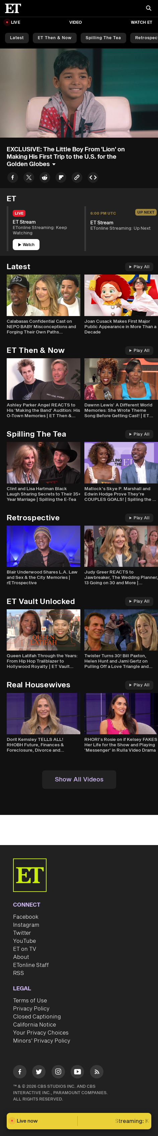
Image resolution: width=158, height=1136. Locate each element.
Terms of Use (30, 1001)
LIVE (15, 22)
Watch (26, 245)
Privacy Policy (31, 1009)
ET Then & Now (55, 38)
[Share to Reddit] (45, 178)
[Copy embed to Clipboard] (93, 178)
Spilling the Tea (103, 38)
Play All (139, 267)
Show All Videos (79, 779)
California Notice (34, 1025)
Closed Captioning (37, 1017)
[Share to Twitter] (29, 178)
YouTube (24, 941)
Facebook (25, 917)
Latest (17, 38)
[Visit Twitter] (39, 1073)
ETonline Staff (31, 965)
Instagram (26, 925)
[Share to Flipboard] (61, 178)
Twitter (22, 933)
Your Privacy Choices (41, 1033)
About (21, 957)
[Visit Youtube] (77, 1073)
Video (75, 22)
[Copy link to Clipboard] (77, 178)
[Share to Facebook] (13, 178)
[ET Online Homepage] (15, 8)
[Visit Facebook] (19, 1073)
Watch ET (141, 22)
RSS (18, 973)
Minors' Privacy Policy (41, 1041)
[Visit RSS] (96, 1073)
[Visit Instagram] (58, 1073)
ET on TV (24, 949)
